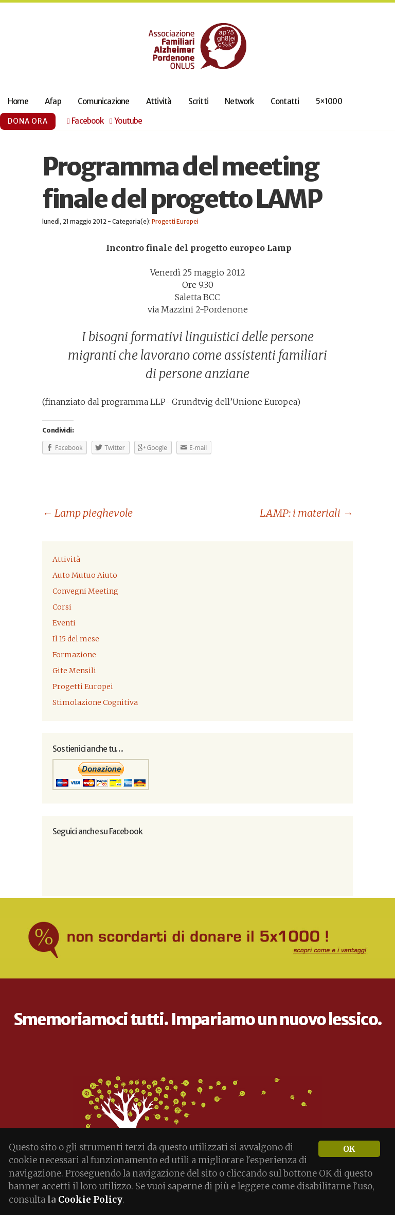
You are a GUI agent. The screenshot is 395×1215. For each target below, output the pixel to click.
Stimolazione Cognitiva (95, 702)
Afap (53, 101)
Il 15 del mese (75, 638)
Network (239, 101)
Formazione (74, 654)
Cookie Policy (90, 1199)
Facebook (85, 121)
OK (349, 1149)
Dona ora (28, 121)
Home (18, 101)
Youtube (126, 121)
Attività (159, 101)
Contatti (285, 101)
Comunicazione (104, 101)
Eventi (64, 623)
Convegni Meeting (85, 591)
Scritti (198, 101)
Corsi (61, 607)
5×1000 (329, 101)
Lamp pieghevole (87, 512)
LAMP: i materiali (306, 512)
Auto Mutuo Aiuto (84, 575)
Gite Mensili (74, 670)
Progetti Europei (175, 221)
